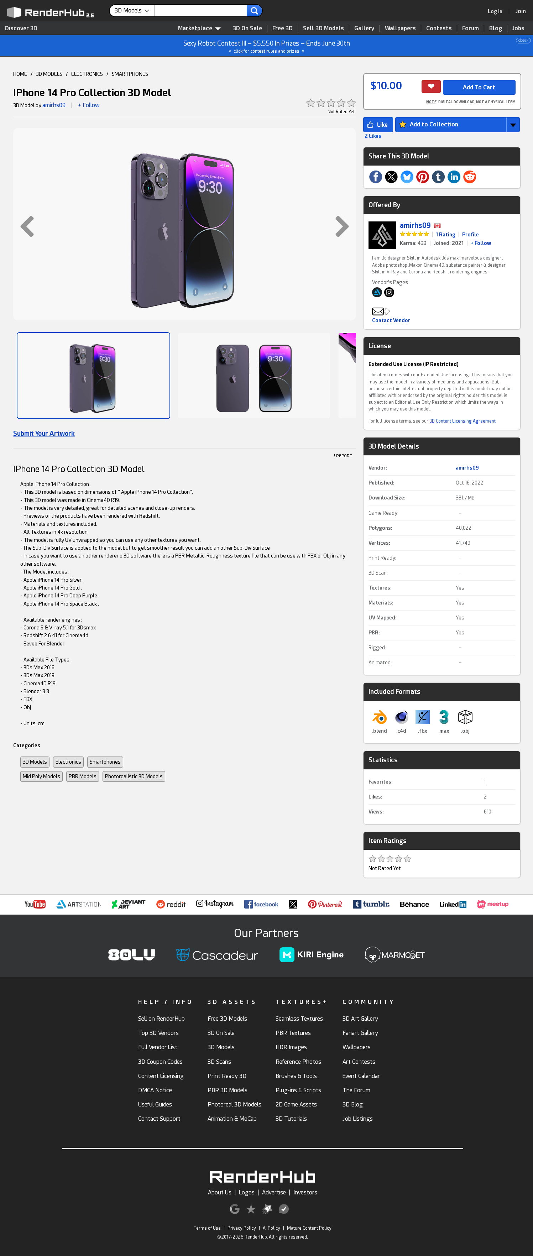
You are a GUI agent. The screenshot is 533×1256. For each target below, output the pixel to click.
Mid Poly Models (41, 776)
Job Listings (358, 1118)
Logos (247, 1192)
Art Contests (359, 1061)
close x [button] (523, 40)
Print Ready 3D (227, 1076)
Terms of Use (207, 1228)
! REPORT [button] (343, 456)
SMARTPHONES (130, 74)
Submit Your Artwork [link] (44, 433)
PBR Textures (293, 1033)
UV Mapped (382, 618)
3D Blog (353, 1104)
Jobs (518, 28)
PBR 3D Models (227, 1090)
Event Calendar (361, 1076)
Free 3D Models (227, 1018)
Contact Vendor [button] (391, 320)
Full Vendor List (157, 1047)
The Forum (356, 1090)
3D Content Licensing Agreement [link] (462, 421)
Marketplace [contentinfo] (199, 28)
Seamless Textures (299, 1018)
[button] (23, 226)
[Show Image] (93, 375)
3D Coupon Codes (160, 1061)
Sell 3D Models (323, 28)
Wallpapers (400, 28)
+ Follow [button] (89, 105)
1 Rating (445, 234)
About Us (219, 1192)
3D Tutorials (291, 1118)
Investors (305, 1192)
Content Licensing (161, 1076)
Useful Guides (155, 1104)
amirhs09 (54, 105)
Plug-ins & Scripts (298, 1090)
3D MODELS (49, 74)
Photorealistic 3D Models (134, 776)
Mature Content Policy (309, 1228)
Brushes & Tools (296, 1076)
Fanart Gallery (360, 1033)
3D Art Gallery (360, 1018)
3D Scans (219, 1061)
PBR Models (82, 776)
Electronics (68, 762)
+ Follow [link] (481, 243)
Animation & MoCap (232, 1118)
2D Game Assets (296, 1104)
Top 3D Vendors (158, 1033)
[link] (497, 11)
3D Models (35, 762)
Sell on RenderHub (161, 1018)
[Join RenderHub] (521, 11)
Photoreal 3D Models (234, 1104)
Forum (470, 28)
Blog (495, 28)
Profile (470, 234)
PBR (373, 632)
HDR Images (291, 1047)
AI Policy (271, 1228)
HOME (20, 74)
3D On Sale (247, 28)
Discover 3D (21, 28)
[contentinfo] (135, 10)
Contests (439, 28)
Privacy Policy (242, 1228)
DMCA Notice (155, 1090)
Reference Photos (298, 1061)
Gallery (364, 28)
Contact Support (159, 1118)
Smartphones (105, 762)
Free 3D (282, 28)
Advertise (274, 1192)
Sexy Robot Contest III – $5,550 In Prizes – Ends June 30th (267, 46)
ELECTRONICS (87, 74)
